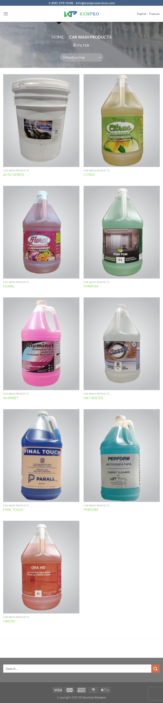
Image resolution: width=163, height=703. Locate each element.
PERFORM (91, 509)
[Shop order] (81, 57)
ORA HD (9, 621)
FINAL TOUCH (13, 509)
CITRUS (89, 174)
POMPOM (91, 286)
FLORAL (8, 286)
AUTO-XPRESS (13, 174)
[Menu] (5, 13)
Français (154, 13)
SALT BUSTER (93, 398)
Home (58, 37)
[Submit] (155, 668)
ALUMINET (10, 398)
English (141, 13)
